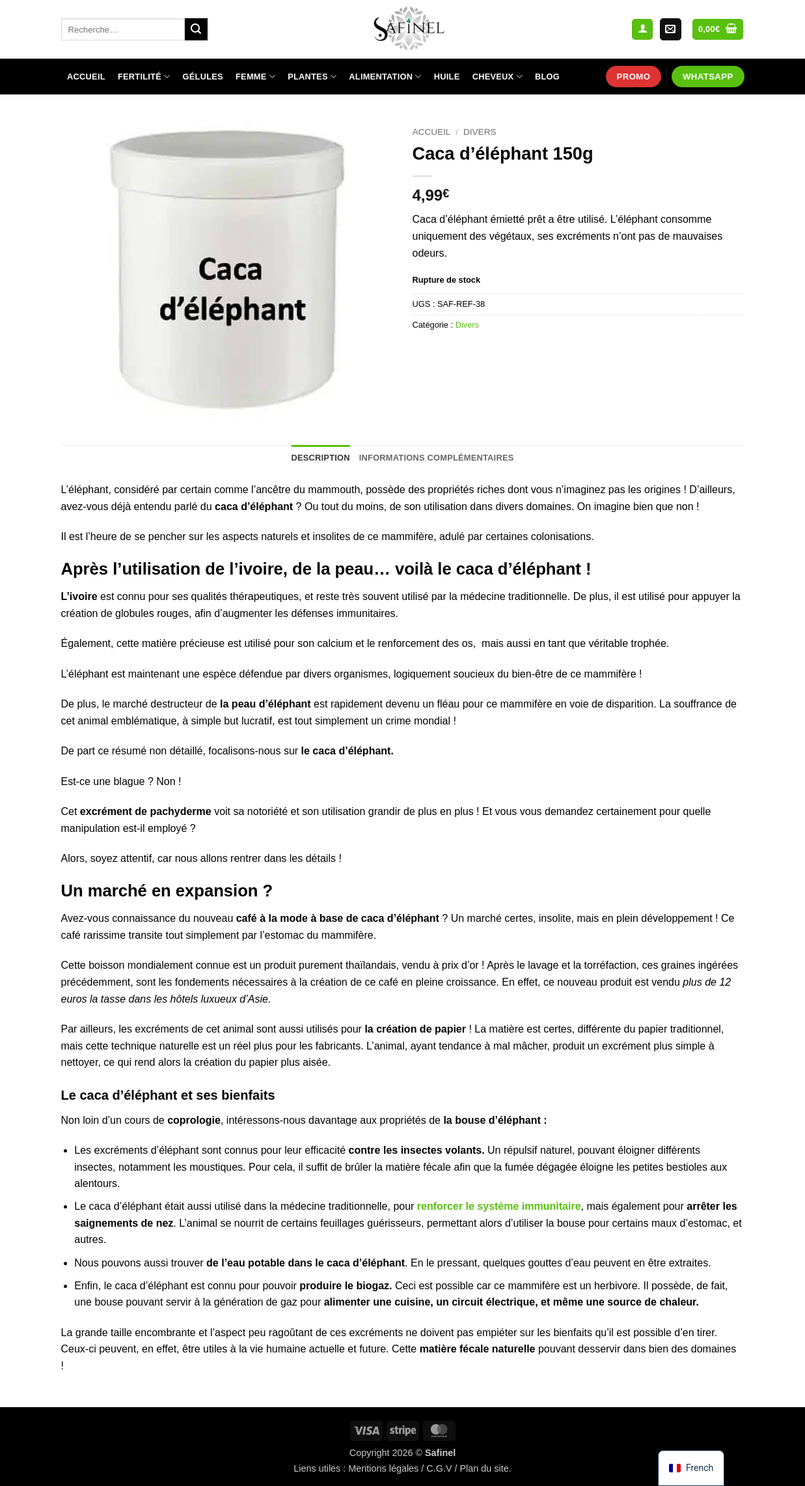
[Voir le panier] (717, 29)
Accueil (86, 76)
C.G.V (439, 1468)
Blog (547, 76)
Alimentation (385, 76)
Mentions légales (383, 1468)
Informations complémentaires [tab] (436, 458)
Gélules (203, 76)
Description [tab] (320, 458)
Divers (480, 132)
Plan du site (483, 1468)
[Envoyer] (196, 29)
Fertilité (144, 76)
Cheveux (497, 76)
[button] (642, 29)
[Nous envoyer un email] (670, 29)
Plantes (312, 76)
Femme (255, 76)
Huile (447, 76)
